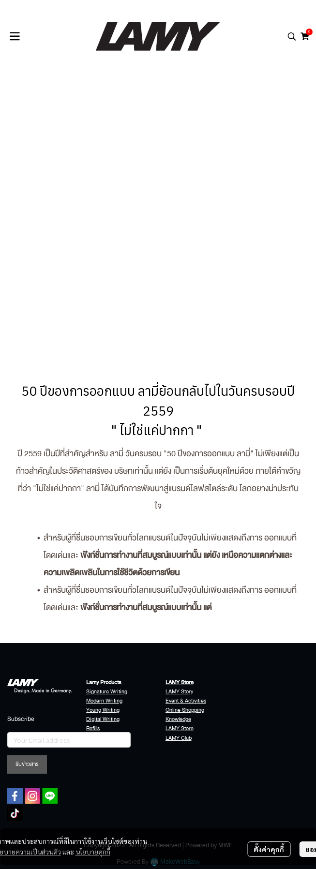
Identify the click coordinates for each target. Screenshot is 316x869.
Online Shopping (185, 710)
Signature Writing (106, 691)
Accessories (100, 738)
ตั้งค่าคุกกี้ (269, 849)
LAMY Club (179, 738)
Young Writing (103, 710)
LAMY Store (180, 728)
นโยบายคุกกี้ (92, 851)
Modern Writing (104, 700)
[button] (292, 36)
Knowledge (178, 719)
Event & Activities (186, 700)
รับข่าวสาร (27, 764)
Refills (93, 728)
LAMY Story (179, 691)
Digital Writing (103, 719)
